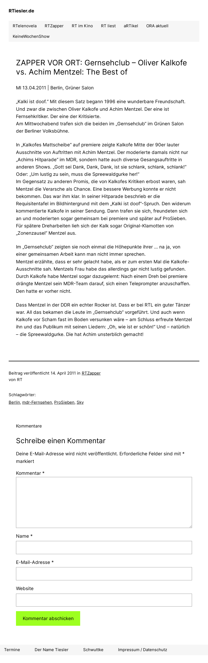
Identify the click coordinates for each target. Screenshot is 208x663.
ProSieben (64, 402)
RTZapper (91, 373)
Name (24, 536)
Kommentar (30, 473)
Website (25, 588)
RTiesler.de (21, 11)
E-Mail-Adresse (35, 562)
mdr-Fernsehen (37, 402)
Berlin (14, 402)
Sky (80, 402)
